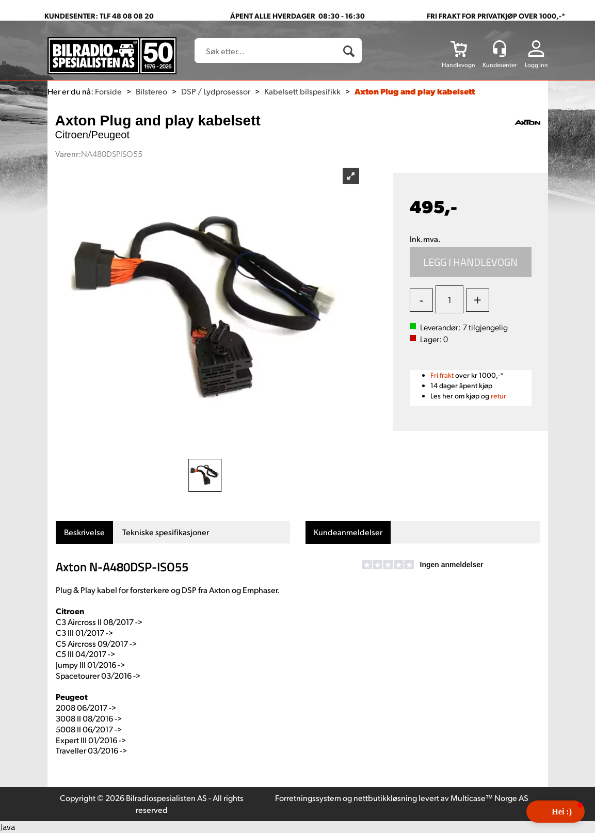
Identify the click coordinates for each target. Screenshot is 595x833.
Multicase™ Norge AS (489, 797)
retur (498, 395)
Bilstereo (151, 91)
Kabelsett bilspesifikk (302, 91)
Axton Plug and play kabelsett (415, 91)
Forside (108, 91)
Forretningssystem (308, 797)
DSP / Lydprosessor (215, 91)
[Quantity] (449, 299)
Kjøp (471, 262)
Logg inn (536, 65)
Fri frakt (442, 375)
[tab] (84, 532)
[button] (555, 811)
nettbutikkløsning (385, 797)
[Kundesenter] (499, 48)
